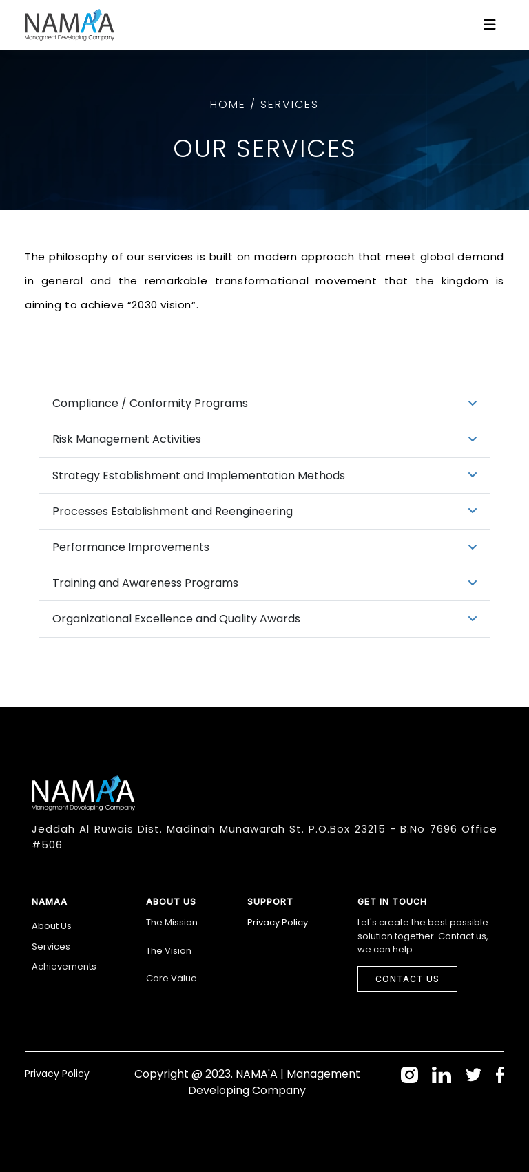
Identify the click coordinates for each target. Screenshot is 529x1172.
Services (51, 946)
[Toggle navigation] (489, 24)
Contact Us (407, 979)
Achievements (64, 966)
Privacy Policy (277, 922)
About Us (52, 925)
